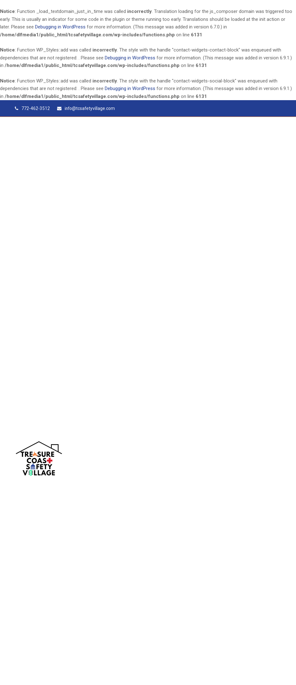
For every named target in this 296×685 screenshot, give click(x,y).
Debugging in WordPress (60, 27)
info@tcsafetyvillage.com (90, 108)
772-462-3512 (35, 108)
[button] (277, 459)
